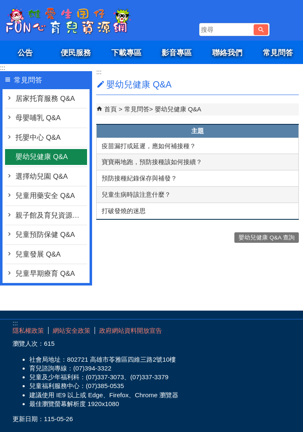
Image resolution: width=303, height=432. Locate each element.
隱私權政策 (28, 330)
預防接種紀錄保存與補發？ (139, 178)
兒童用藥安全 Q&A (45, 196)
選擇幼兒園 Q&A (41, 176)
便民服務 (76, 52)
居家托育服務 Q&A (45, 99)
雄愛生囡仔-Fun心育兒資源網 (70, 20)
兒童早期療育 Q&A (45, 274)
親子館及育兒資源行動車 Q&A (51, 215)
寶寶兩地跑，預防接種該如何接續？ (152, 161)
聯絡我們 (227, 52)
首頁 (110, 109)
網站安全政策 (71, 330)
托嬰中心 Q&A (38, 137)
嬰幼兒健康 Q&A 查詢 (267, 237)
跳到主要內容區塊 (4, 4)
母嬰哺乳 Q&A (38, 118)
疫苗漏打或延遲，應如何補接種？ (149, 145)
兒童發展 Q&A (38, 254)
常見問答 (278, 52)
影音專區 (177, 52)
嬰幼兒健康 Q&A (41, 157)
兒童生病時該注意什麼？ (136, 194)
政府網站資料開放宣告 (130, 330)
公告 (25, 52)
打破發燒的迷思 (124, 210)
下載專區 (126, 52)
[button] (261, 29)
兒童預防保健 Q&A (45, 235)
